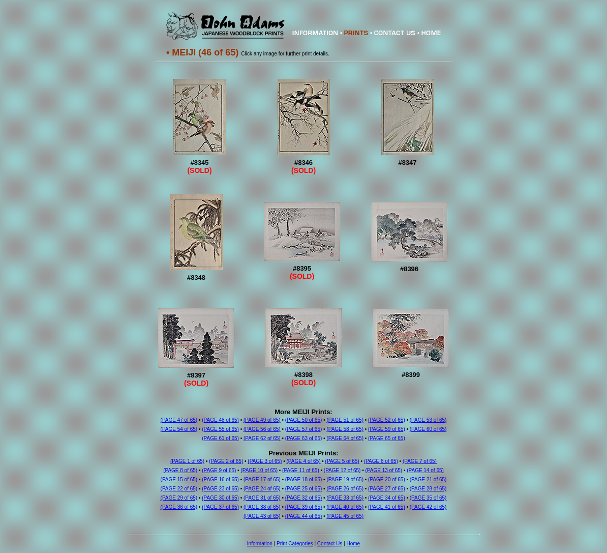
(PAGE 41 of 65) (386, 507)
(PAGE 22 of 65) (179, 488)
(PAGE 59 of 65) (386, 429)
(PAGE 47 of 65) (179, 420)
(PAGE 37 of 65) (220, 507)
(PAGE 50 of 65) (303, 420)
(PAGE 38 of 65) (262, 507)
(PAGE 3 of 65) (265, 461)
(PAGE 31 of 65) (262, 498)
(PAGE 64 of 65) (344, 438)
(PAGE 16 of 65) (220, 479)
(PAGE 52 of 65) (386, 420)
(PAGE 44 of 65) (303, 516)
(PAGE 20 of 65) (386, 479)
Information (259, 543)
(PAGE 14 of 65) (425, 470)
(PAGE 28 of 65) (428, 488)
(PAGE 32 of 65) (303, 498)
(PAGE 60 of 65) (428, 429)
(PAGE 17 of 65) (262, 479)
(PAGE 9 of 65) (219, 470)
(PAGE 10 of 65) (259, 470)
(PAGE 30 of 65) (220, 498)
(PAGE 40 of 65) (344, 507)
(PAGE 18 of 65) (303, 479)
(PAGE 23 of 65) (220, 488)
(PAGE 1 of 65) (187, 461)
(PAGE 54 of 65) (179, 429)
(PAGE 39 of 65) (303, 507)
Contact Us (329, 543)
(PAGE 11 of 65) (300, 470)
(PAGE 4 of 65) (303, 461)
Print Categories (295, 543)
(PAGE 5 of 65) (342, 461)
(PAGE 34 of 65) (386, 498)
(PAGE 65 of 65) (386, 438)
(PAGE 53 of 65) (428, 420)
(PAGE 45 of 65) (344, 516)
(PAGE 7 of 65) (420, 461)
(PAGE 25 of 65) (303, 488)
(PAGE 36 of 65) (179, 507)
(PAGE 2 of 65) (226, 461)
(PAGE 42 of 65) (428, 507)
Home (353, 543)
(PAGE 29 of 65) (179, 498)
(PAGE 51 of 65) (344, 420)
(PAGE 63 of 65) (303, 438)
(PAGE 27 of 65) (386, 488)
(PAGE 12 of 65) (342, 470)
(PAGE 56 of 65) (262, 429)
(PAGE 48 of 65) (220, 420)
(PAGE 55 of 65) (220, 429)
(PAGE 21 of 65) (428, 479)
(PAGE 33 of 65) (344, 498)
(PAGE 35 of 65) (428, 498)
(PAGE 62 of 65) (262, 438)
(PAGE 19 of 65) (344, 479)
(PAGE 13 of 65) (384, 470)
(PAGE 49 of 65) (262, 420)
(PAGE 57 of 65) (303, 429)
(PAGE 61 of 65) (220, 438)
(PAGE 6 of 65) (381, 461)
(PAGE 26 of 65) (344, 488)
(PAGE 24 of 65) (262, 488)
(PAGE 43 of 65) (262, 516)
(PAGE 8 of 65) (180, 470)
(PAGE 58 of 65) (344, 429)
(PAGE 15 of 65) (179, 479)
